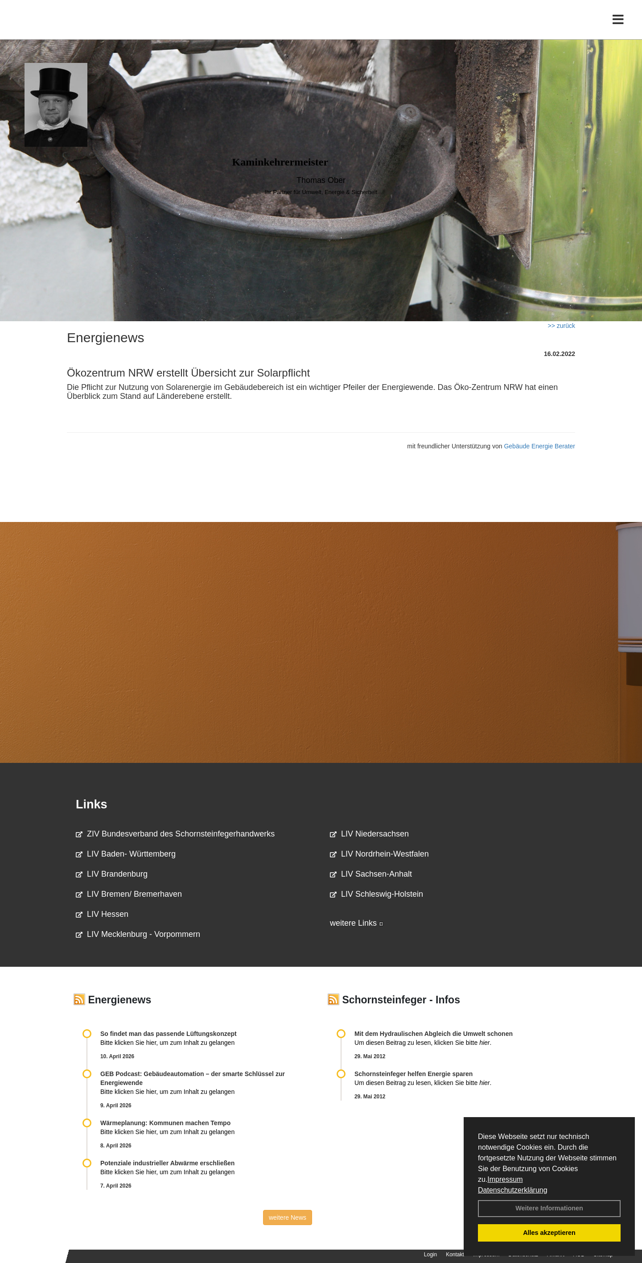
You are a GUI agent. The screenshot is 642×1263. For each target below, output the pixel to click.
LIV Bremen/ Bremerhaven (129, 894)
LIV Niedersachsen (369, 833)
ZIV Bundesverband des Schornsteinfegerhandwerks (175, 833)
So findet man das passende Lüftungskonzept (168, 1033)
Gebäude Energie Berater (539, 446)
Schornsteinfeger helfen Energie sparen (413, 1073)
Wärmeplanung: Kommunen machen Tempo (165, 1122)
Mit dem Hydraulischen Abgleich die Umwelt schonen (433, 1033)
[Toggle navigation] (618, 26)
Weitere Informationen (549, 1208)
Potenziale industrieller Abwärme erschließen (167, 1163)
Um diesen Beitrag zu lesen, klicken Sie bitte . (422, 1042)
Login (430, 1254)
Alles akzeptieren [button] (549, 1232)
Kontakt (455, 1254)
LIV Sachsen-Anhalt (371, 874)
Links (91, 804)
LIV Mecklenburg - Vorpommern (138, 934)
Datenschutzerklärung (512, 1190)
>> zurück (561, 325)
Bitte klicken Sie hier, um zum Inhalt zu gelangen (167, 1042)
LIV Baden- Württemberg (126, 853)
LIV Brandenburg (112, 874)
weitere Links (356, 923)
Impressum (505, 1179)
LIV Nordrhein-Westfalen (379, 853)
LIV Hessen (102, 914)
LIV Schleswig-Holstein (376, 894)
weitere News (287, 1217)
